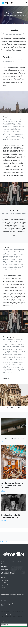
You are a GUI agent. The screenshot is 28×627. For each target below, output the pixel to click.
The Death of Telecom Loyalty (6, 598)
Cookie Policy (5, 584)
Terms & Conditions (6, 585)
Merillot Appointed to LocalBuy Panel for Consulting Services (12, 594)
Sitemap (3, 587)
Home (2, 18)
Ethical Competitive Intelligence (12, 439)
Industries (6, 18)
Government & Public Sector (14, 18)
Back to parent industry (5, 541)
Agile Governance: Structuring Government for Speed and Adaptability (12, 485)
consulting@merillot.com (9, 573)
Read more (3, 442)
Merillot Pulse (5, 580)
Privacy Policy (5, 582)
